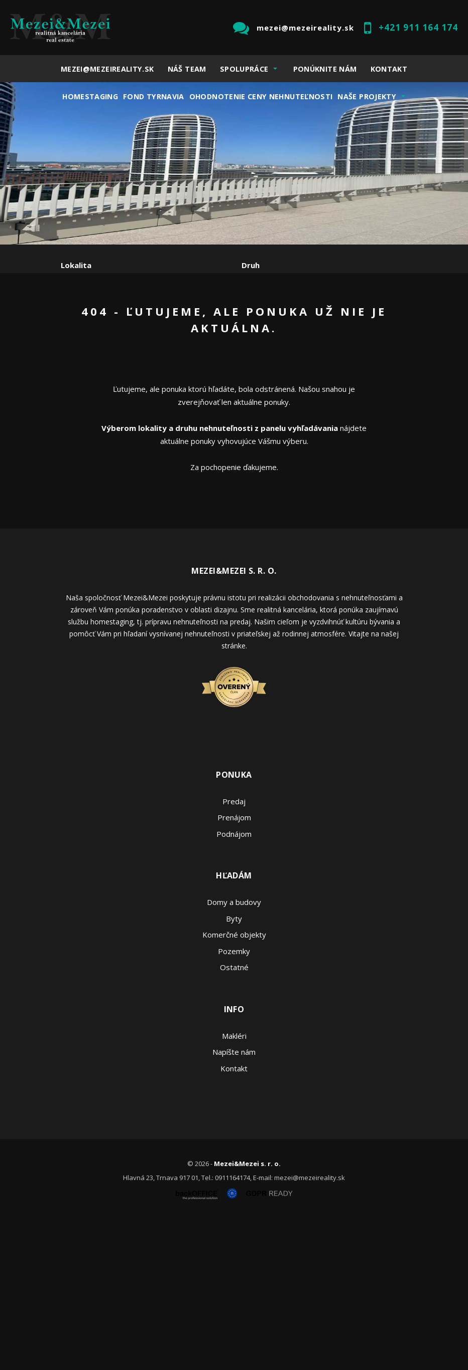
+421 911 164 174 (418, 27)
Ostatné (234, 1115)
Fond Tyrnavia (153, 96)
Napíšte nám (234, 1200)
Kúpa (211, 360)
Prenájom (153, 360)
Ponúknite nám (325, 69)
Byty (234, 1066)
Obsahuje (78, 308)
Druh (251, 265)
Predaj (92, 360)
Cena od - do (265, 308)
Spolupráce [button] (244, 69)
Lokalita (76, 265)
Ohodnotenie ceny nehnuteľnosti (261, 96)
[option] (234, 163)
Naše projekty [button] (366, 96)
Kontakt (389, 69)
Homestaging (90, 96)
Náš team (187, 69)
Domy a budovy (234, 1050)
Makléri (234, 1183)
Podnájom (271, 360)
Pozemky (234, 1098)
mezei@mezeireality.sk (305, 28)
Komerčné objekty (234, 1082)
